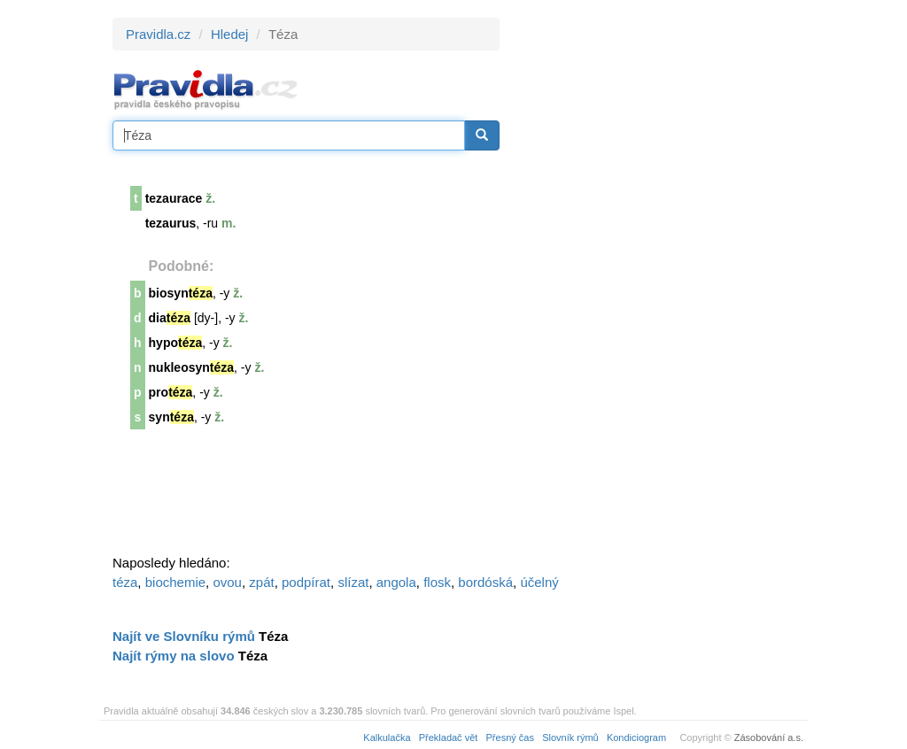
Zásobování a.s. (768, 737)
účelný (539, 582)
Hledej (230, 34)
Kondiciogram (636, 737)
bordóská (485, 582)
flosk (437, 582)
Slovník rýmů (570, 737)
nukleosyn (191, 367)
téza (124, 582)
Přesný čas (510, 737)
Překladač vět (448, 737)
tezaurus (171, 223)
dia (169, 318)
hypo (176, 343)
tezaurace (174, 198)
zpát (261, 582)
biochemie (175, 582)
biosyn (181, 293)
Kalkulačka (386, 737)
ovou (227, 582)
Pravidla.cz (158, 34)
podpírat (306, 582)
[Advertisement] (659, 283)
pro (171, 392)
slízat (352, 582)
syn (171, 417)
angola (396, 582)
